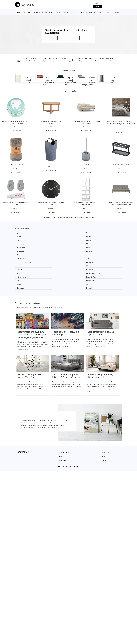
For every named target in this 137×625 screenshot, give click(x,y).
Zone (74, 250)
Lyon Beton (21, 233)
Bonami (102, 233)
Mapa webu (62, 429)
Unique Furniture (22, 253)
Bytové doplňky (47, 12)
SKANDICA (48, 236)
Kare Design (76, 236)
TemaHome (48, 243)
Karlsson (20, 250)
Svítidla (107, 12)
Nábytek (26, 12)
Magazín (61, 425)
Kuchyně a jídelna (63, 12)
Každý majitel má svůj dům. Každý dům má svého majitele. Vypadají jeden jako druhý (32, 303)
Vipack (19, 257)
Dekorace (35, 12)
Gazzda (74, 233)
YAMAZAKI (76, 253)
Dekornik (103, 257)
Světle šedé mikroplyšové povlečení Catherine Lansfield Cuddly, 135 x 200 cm (121, 123)
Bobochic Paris (50, 253)
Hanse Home (104, 253)
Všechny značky (64, 421)
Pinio (46, 240)
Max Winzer (76, 257)
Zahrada (83, 12)
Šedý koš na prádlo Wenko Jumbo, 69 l (51, 163)
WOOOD (48, 257)
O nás (104, 425)
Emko (47, 233)
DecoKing (48, 246)
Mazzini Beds (21, 243)
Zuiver (102, 243)
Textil (75, 12)
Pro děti (116, 12)
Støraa (102, 236)
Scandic (102, 240)
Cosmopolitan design (106, 250)
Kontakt (104, 429)
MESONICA (76, 240)
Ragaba (20, 236)
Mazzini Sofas (22, 240)
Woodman (103, 246)
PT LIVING (48, 250)
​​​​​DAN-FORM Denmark (24, 246)
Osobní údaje (106, 421)
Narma (74, 246)
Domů (19, 12)
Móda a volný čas (95, 12)
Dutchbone (75, 243)
